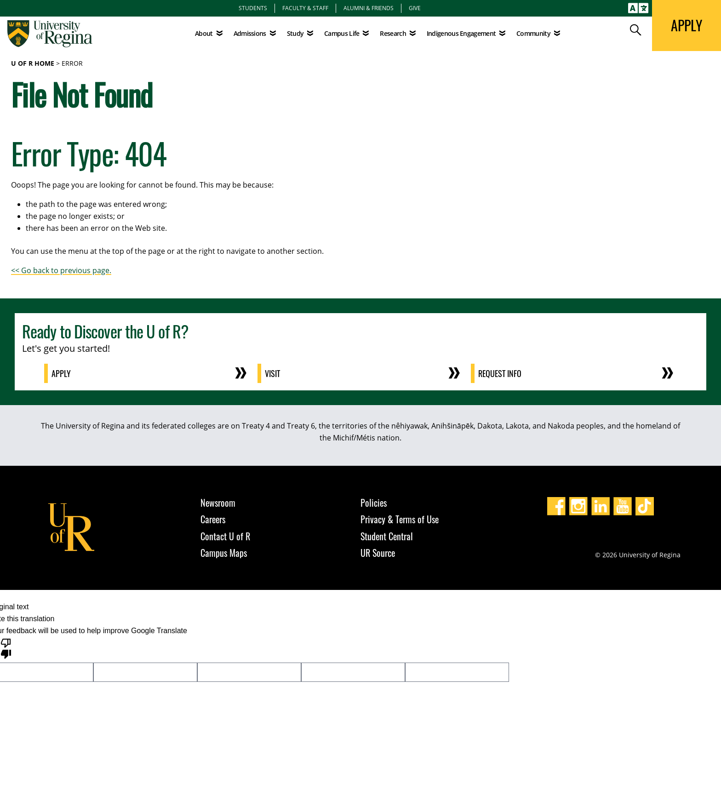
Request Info (499, 373)
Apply (61, 373)
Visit (272, 373)
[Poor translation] (5, 648)
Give (415, 7)
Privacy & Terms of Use (399, 519)
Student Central (386, 536)
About (204, 33)
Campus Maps (223, 553)
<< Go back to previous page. (61, 270)
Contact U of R (225, 536)
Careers (212, 519)
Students (253, 7)
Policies (373, 502)
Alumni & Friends (368, 7)
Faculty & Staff (305, 7)
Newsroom (217, 502)
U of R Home (32, 63)
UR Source (377, 553)
